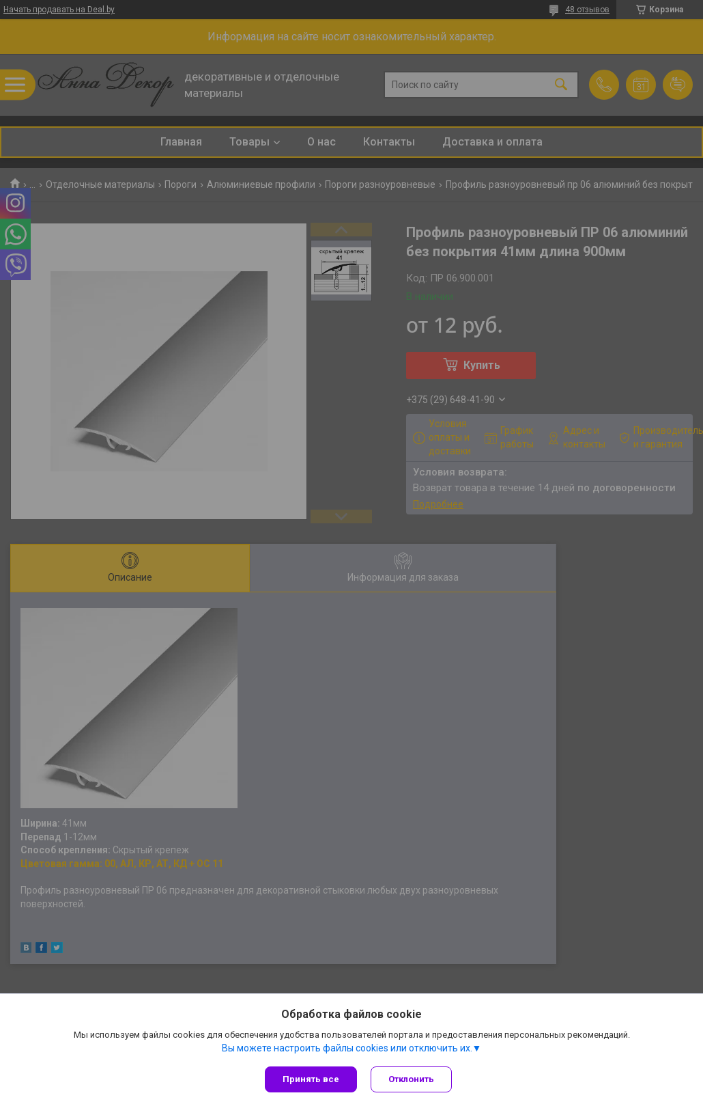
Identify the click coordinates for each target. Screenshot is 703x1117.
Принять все (311, 1079)
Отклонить (411, 1079)
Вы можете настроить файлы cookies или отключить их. (347, 1048)
